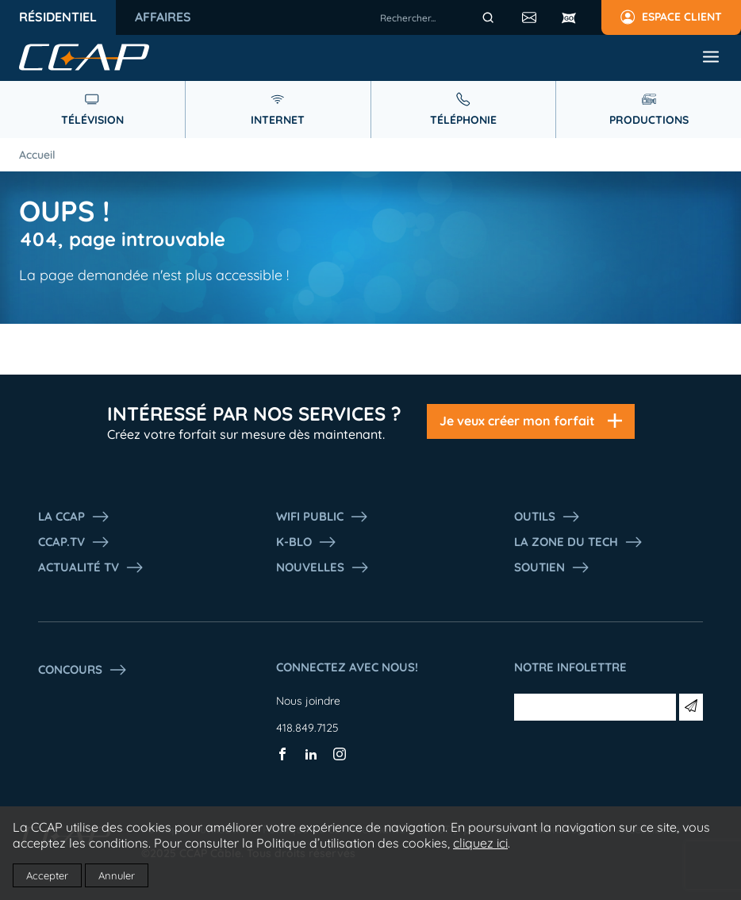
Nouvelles (323, 567)
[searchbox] (440, 17)
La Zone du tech (578, 542)
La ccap (74, 516)
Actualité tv (91, 567)
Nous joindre (308, 701)
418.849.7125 (307, 728)
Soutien (552, 567)
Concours (83, 669)
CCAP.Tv (74, 542)
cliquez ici (480, 843)
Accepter (47, 875)
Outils (547, 516)
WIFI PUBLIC (322, 516)
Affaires (163, 17)
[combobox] (440, 17)
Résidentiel (58, 17)
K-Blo (306, 542)
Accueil (37, 155)
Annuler (116, 875)
